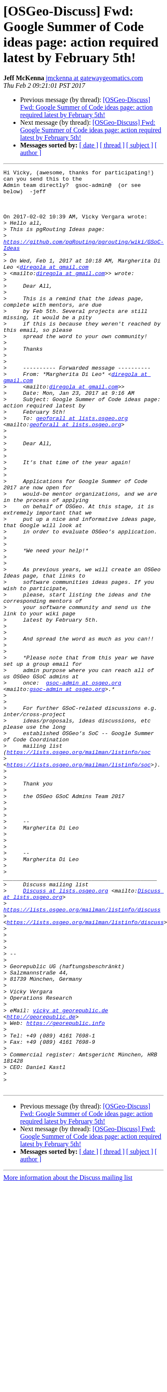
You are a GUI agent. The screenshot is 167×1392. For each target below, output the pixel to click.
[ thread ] (112, 145)
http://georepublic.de (41, 1186)
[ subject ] (139, 145)
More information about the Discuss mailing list (68, 1361)
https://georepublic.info (65, 1194)
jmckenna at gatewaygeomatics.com (94, 77)
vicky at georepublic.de (70, 1179)
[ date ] (88, 145)
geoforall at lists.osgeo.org (82, 468)
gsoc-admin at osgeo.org (83, 786)
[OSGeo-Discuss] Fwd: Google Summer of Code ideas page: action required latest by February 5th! (86, 107)
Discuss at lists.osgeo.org (65, 1035)
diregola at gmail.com (54, 287)
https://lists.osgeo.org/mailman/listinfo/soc (79, 869)
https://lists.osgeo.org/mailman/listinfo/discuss (81, 1058)
